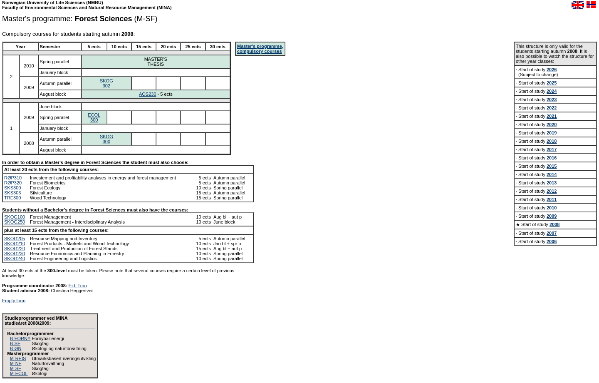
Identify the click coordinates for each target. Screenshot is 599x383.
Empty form (13, 300)
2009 (552, 216)
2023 (552, 99)
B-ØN (16, 348)
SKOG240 (14, 258)
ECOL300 (94, 117)
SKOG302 (106, 83)
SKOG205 (14, 238)
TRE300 (12, 197)
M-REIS (18, 358)
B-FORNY (20, 338)
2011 (552, 199)
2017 (552, 149)
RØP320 (13, 182)
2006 (552, 241)
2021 (552, 116)
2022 (552, 107)
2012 (552, 191)
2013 (552, 182)
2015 (552, 166)
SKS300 (12, 187)
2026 (552, 69)
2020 (552, 124)
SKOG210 (14, 243)
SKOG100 (14, 216)
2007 (552, 233)
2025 (552, 82)
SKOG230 (14, 253)
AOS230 (147, 94)
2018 (552, 141)
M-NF (16, 363)
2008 (554, 224)
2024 (552, 91)
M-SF (15, 368)
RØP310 (13, 177)
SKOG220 (14, 248)
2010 (552, 207)
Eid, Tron (78, 285)
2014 (552, 174)
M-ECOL (19, 373)
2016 (552, 157)
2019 (552, 132)
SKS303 (12, 192)
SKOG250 (14, 221)
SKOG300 (106, 139)
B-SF (15, 343)
